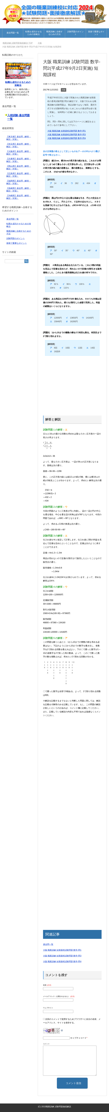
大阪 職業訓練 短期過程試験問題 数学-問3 (66, 135)
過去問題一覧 (13, 33)
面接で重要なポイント (96, 33)
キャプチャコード (78, 1038)
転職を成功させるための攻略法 (33, 33)
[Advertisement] (72, 384)
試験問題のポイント (75, 33)
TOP (18, 43)
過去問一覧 (48, 944)
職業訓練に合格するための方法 (54, 33)
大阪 (63, 90)
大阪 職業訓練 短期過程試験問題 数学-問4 (66, 138)
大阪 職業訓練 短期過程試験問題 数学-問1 (66, 131)
